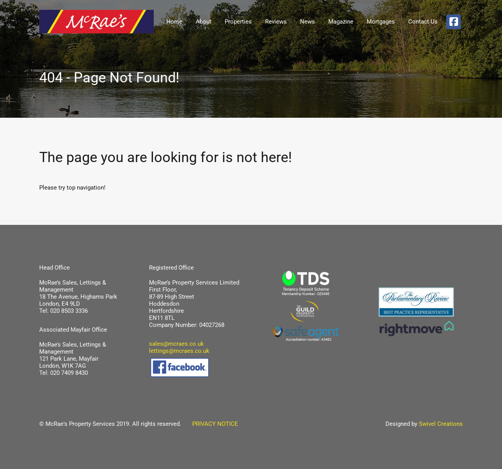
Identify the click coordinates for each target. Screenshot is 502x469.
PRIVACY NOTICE (210, 423)
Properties (238, 21)
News (307, 21)
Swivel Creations (441, 423)
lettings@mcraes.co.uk (179, 350)
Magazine (340, 21)
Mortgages (381, 21)
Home (174, 21)
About (203, 21)
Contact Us (423, 21)
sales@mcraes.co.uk (176, 343)
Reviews (276, 21)
